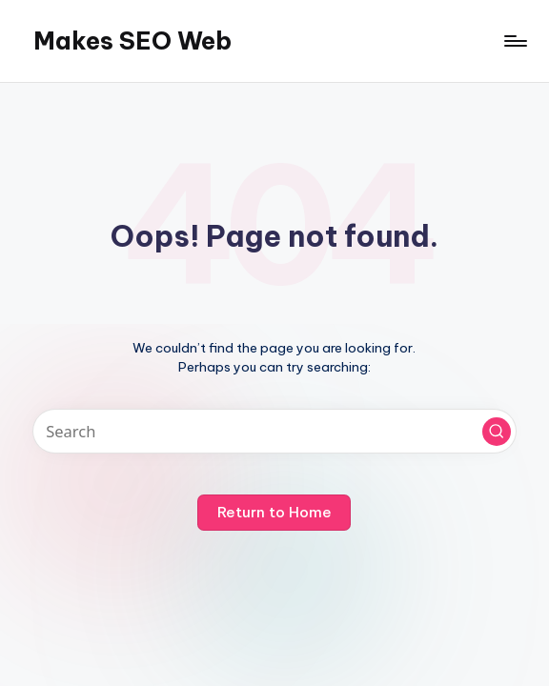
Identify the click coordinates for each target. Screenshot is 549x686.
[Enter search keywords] (275, 431)
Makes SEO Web (132, 40)
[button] (496, 431)
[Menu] (514, 41)
